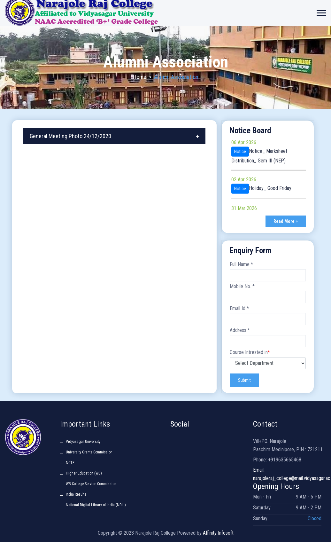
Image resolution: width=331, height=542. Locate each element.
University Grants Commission (89, 452)
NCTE (70, 462)
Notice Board (250, 130)
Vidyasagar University (83, 441)
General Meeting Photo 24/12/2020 (70, 136)
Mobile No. (242, 286)
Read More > (285, 221)
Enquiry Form (250, 250)
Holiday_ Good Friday (270, 190)
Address (240, 330)
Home (139, 77)
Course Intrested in (250, 352)
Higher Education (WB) (84, 473)
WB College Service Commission (91, 484)
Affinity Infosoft (218, 533)
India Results (76, 494)
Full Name (241, 264)
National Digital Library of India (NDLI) (96, 505)
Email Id (239, 308)
